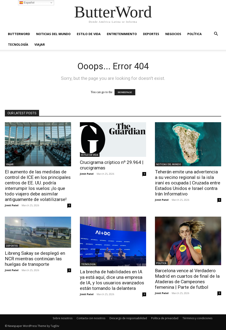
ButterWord (19, 34)
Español (26, 2)
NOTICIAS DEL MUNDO (53, 34)
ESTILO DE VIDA (89, 34)
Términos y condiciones (197, 318)
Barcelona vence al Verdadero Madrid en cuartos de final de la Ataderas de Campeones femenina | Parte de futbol (187, 279)
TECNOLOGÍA (18, 44)
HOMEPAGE (125, 92)
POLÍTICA (194, 34)
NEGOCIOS (173, 34)
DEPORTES (151, 34)
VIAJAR (39, 44)
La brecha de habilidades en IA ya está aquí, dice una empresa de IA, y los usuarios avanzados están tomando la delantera (112, 280)
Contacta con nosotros (91, 318)
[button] (216, 34)
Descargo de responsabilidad (128, 318)
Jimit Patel (12, 205)
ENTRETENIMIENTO (122, 34)
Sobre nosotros (62, 318)
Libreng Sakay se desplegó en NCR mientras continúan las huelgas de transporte (35, 259)
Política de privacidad (164, 318)
